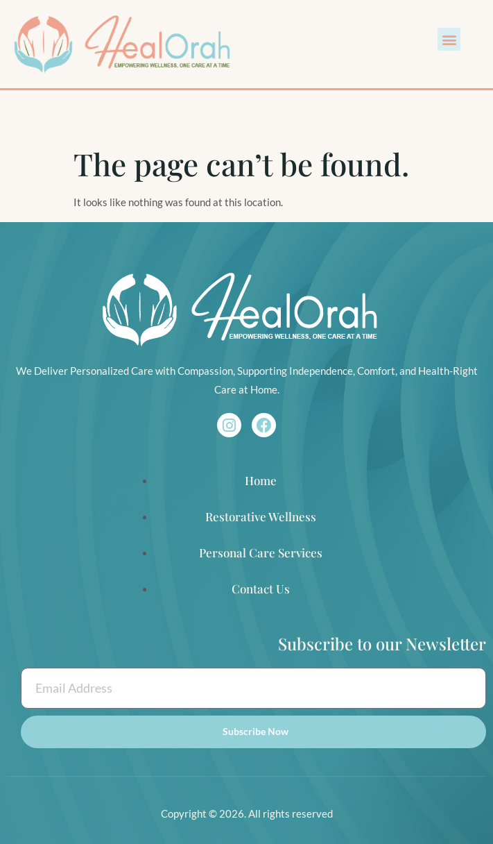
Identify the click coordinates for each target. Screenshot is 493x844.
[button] (449, 39)
